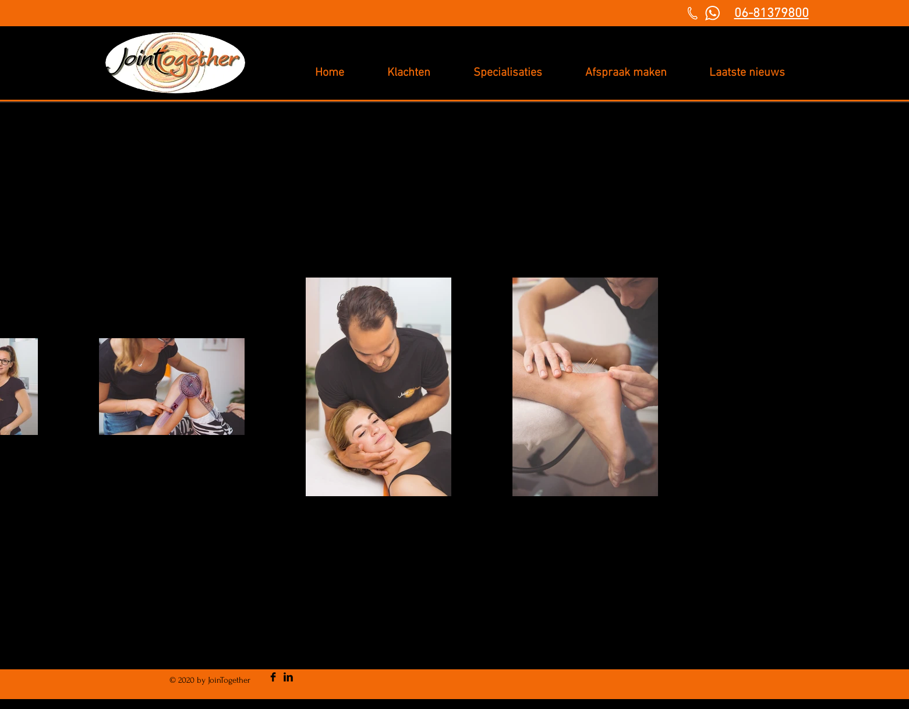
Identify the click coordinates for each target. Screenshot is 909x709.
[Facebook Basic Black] (273, 677)
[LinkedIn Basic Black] (288, 677)
